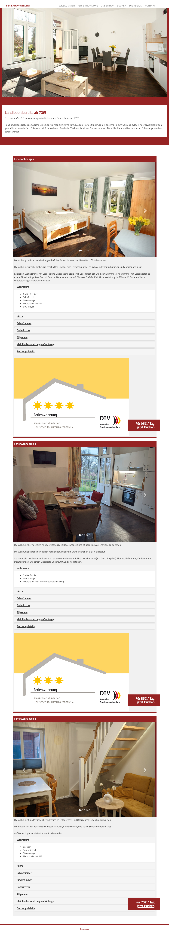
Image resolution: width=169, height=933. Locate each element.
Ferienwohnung (88, 5)
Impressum (84, 929)
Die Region (135, 5)
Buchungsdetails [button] (26, 351)
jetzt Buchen (145, 427)
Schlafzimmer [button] (24, 323)
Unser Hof (107, 5)
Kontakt (150, 5)
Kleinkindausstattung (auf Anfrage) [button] (35, 344)
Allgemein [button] (22, 337)
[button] (23, 209)
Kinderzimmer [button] (24, 880)
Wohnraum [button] (23, 287)
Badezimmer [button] (23, 330)
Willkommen (67, 5)
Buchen (121, 5)
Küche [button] (20, 316)
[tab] (84, 287)
